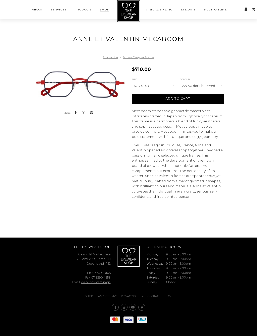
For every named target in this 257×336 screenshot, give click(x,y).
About (37, 9)
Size (135, 79)
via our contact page (96, 282)
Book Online (215, 9)
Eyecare (188, 9)
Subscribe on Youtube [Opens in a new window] (133, 307)
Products (83, 9)
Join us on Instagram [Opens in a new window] (124, 307)
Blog (168, 296)
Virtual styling (158, 9)
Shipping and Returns (101, 296)
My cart (253, 9)
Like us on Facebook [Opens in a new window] (115, 307)
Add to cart (177, 99)
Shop (104, 9)
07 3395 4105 (101, 273)
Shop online (110, 57)
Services (58, 9)
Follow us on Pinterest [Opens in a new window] (141, 307)
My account (246, 9)
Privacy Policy (132, 296)
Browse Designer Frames (138, 57)
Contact (153, 296)
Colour (185, 79)
